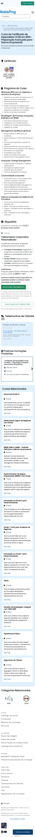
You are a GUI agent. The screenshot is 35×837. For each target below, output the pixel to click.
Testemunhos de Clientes (12, 784)
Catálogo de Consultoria (11, 746)
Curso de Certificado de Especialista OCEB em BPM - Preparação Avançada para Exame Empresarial (18, 29)
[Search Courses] (15, 16)
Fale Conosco (27, 3)
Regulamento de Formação (13, 794)
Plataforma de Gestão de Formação (16, 760)
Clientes (4, 780)
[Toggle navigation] (32, 12)
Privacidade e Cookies (17, 819)
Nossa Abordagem (9, 736)
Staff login (17, 836)
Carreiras (5, 787)
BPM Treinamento (13, 26)
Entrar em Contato (23, 832)
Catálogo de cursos (9, 716)
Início (3, 26)
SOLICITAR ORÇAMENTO (13, 287)
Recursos (5, 726)
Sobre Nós (5, 770)
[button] (31, 369)
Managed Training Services (13, 756)
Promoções (6, 719)
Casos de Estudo (8, 739)
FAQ (3, 790)
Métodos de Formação (11, 722)
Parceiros (5, 777)
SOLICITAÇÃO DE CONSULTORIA (17, 304)
